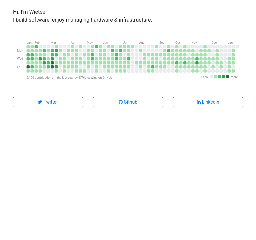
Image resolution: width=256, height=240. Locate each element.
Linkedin (208, 102)
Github (128, 102)
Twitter (48, 102)
